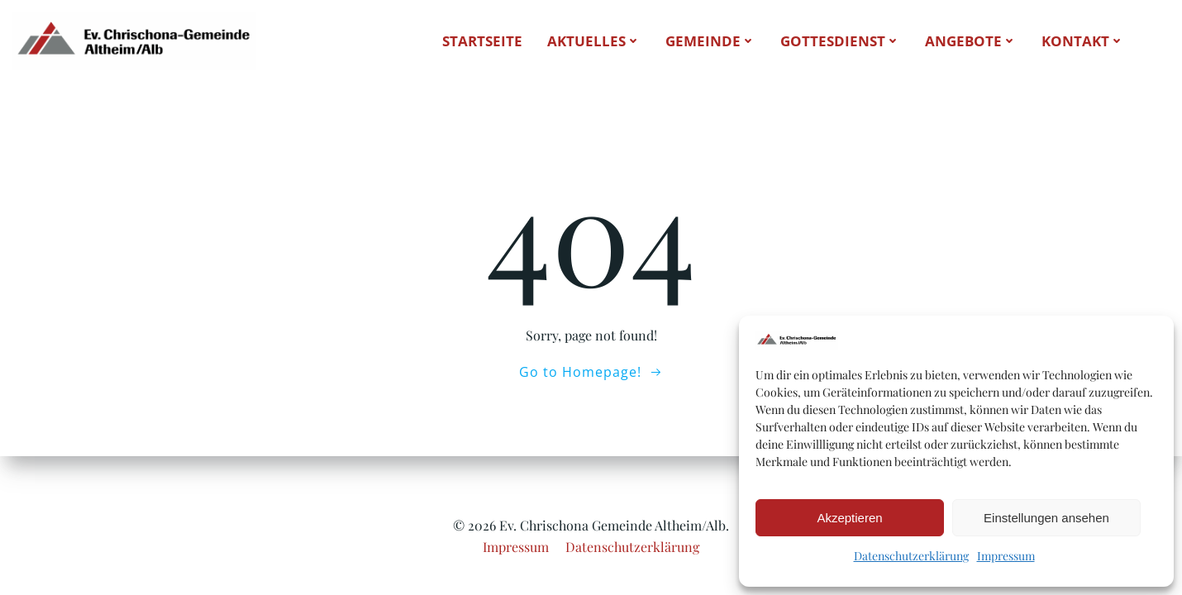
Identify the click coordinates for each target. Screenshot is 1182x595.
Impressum (1006, 556)
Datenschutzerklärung (911, 556)
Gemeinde (710, 40)
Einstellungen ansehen (1046, 518)
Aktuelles (594, 40)
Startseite (482, 40)
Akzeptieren (849, 518)
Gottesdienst (840, 40)
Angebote (971, 40)
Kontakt (1082, 40)
